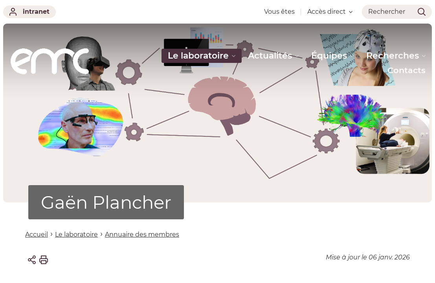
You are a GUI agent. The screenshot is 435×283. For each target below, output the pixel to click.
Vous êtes (279, 11)
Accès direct (329, 11)
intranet (29, 12)
